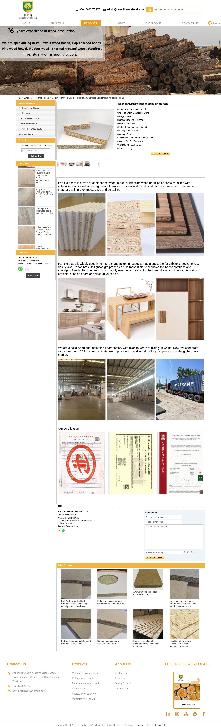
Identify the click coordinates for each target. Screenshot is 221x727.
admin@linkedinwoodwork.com (126, 9)
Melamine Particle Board (63, 98)
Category (28, 98)
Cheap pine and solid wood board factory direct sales (44, 211)
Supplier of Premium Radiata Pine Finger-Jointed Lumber (45, 194)
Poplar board (24, 113)
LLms (150, 725)
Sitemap (141, 725)
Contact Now (33, 275)
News (121, 23)
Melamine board (42, 98)
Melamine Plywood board (85, 673)
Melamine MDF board (83, 699)
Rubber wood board (28, 123)
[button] (110, 93)
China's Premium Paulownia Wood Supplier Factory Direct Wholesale (43, 231)
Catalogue (153, 23)
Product (90, 23)
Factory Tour (121, 688)
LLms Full (160, 725)
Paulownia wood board (29, 108)
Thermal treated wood (29, 118)
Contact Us (190, 23)
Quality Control (123, 683)
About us (57, 23)
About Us (120, 678)
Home (26, 23)
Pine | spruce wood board (30, 129)
